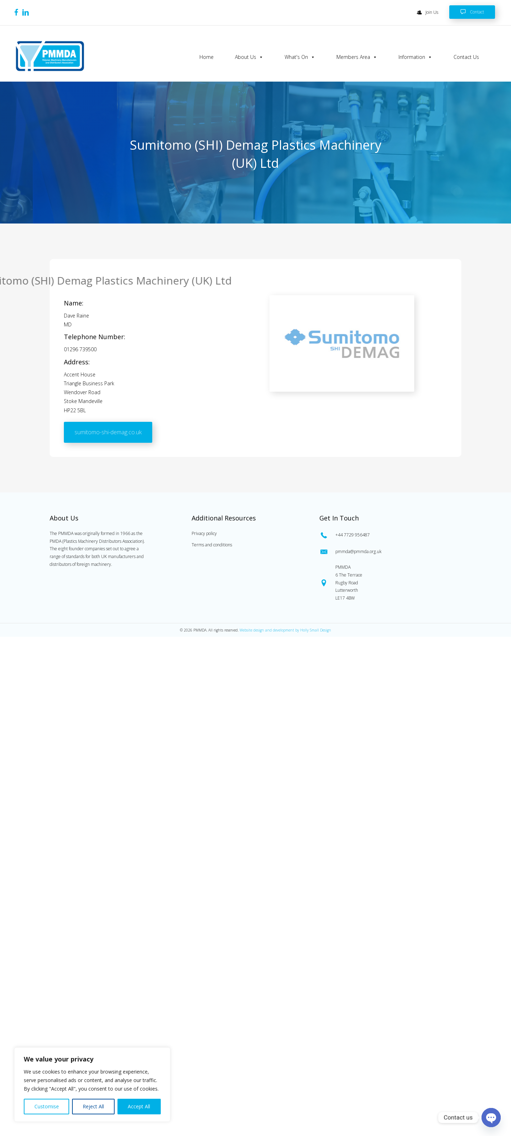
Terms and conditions (212, 545)
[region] (92, 1084)
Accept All (139, 1106)
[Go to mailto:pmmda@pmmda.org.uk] (388, 552)
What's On (300, 57)
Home (206, 57)
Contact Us (466, 57)
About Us (249, 57)
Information (415, 57)
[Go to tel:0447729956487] (388, 535)
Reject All (93, 1106)
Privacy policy (204, 533)
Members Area (356, 57)
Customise (46, 1106)
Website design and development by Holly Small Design (285, 630)
